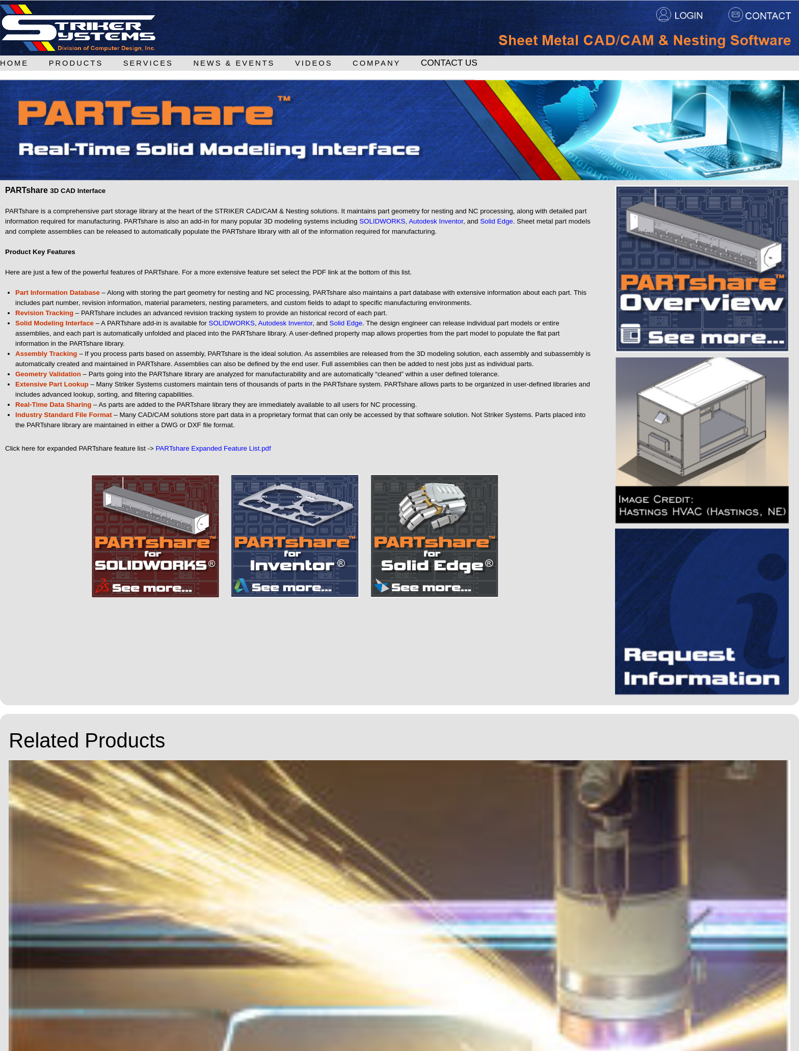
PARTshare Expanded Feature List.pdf (213, 448)
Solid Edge (496, 221)
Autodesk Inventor (436, 221)
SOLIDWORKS (382, 221)
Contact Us (449, 63)
